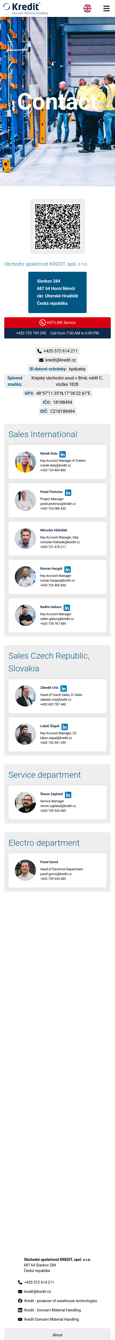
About (57, 1335)
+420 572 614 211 (36, 1282)
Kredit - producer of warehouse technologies (57, 1301)
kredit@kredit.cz (34, 1291)
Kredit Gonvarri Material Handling (48, 1319)
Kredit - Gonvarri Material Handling (49, 1310)
